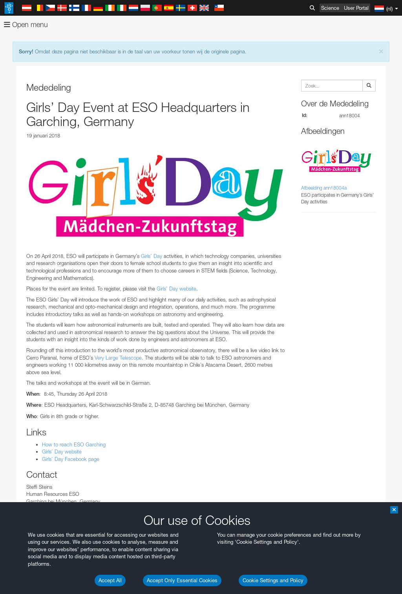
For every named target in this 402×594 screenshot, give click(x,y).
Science (330, 8)
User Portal (356, 8)
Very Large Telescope (118, 358)
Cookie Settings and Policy (273, 580)
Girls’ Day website (176, 288)
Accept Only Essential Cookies (182, 580)
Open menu (26, 24)
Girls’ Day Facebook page (70, 459)
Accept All (110, 580)
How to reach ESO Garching (74, 444)
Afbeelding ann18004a (324, 188)
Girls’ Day (151, 256)
